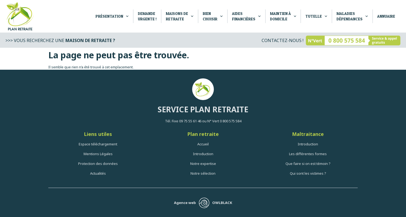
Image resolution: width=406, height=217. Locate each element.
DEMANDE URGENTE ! (147, 16)
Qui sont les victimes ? (308, 173)
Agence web (185, 202)
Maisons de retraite (180, 16)
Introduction (203, 153)
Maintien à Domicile (283, 16)
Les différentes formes (308, 153)
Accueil (203, 144)
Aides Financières (246, 16)
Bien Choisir (213, 16)
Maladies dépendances (352, 16)
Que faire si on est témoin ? (308, 163)
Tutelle (316, 16)
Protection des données (98, 163)
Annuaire (386, 16)
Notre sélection (203, 173)
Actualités (98, 173)
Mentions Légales (98, 153)
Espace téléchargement (98, 144)
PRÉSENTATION (112, 16)
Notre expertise (203, 163)
